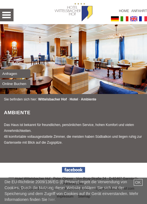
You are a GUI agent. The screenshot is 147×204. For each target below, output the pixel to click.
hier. (52, 199)
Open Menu (7, 15)
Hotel (74, 99)
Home (124, 11)
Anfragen (9, 74)
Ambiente (88, 99)
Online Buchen (14, 84)
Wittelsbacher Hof (52, 99)
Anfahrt (139, 11)
